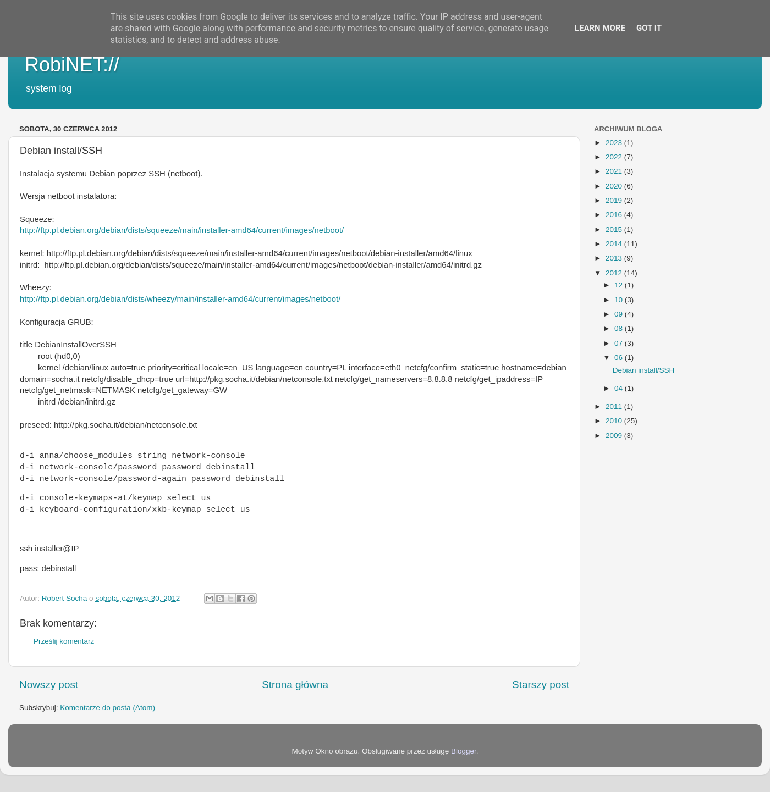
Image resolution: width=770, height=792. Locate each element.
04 (619, 388)
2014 (615, 244)
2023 (615, 143)
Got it (649, 28)
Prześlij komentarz (64, 641)
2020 (615, 186)
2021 (615, 171)
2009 (615, 435)
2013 (615, 258)
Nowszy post (48, 684)
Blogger (463, 751)
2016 (615, 215)
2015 (615, 229)
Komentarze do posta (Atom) (107, 708)
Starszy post (540, 684)
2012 (615, 273)
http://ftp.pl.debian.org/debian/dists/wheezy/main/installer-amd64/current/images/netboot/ (180, 299)
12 (619, 285)
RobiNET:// (72, 64)
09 (619, 314)
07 (619, 343)
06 (619, 357)
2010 (615, 421)
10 (619, 300)
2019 (615, 200)
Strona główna (295, 684)
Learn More (600, 28)
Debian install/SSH (644, 370)
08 (619, 328)
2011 (615, 406)
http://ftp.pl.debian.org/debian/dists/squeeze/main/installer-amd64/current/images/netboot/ (182, 230)
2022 (615, 157)
